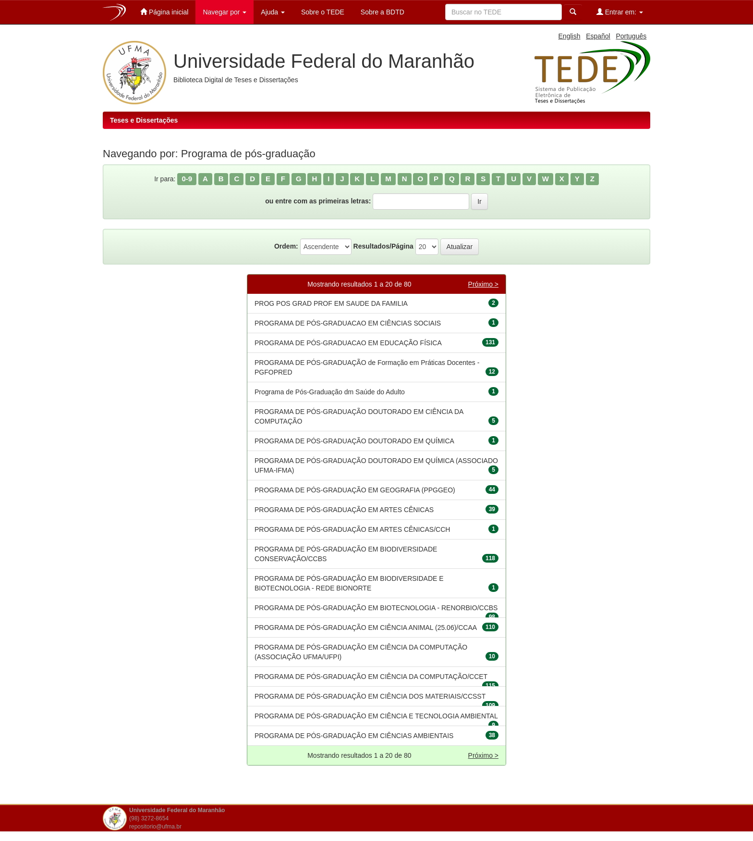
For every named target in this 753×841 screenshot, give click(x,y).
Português (631, 36)
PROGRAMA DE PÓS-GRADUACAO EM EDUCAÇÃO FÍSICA (348, 343)
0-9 (187, 179)
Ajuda (273, 12)
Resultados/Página (383, 246)
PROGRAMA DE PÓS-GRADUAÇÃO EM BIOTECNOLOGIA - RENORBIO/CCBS (376, 608)
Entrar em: (619, 12)
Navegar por (224, 12)
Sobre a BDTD (381, 12)
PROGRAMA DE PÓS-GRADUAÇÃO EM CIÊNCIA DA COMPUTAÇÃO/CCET (371, 676)
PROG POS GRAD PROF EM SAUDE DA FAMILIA (331, 303)
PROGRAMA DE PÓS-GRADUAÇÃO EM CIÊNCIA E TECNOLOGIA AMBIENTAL (376, 716)
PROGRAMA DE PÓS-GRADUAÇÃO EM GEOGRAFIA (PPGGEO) (355, 490)
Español (598, 36)
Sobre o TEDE (321, 12)
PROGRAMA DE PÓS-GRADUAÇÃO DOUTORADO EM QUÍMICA (354, 441)
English (570, 36)
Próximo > (483, 284)
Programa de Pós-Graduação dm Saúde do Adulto (330, 392)
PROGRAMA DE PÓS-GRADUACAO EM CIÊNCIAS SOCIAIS (348, 323)
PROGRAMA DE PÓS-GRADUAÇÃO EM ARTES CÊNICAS (344, 510)
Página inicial (164, 12)
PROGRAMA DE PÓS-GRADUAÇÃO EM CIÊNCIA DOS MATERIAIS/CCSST (370, 696)
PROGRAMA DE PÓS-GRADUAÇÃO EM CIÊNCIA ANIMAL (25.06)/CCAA (366, 627)
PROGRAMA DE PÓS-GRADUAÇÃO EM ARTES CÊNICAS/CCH (352, 529)
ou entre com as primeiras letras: (318, 201)
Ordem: (286, 246)
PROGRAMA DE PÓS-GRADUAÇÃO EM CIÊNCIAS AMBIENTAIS (354, 736)
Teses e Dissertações (144, 120)
